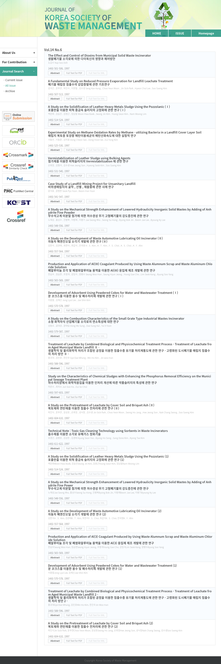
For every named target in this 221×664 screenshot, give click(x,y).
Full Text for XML (97, 73)
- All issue (10, 86)
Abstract (55, 73)
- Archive (9, 91)
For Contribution (14, 62)
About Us (8, 52)
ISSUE (180, 33)
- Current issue (13, 80)
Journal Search (13, 71)
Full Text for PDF (74, 73)
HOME (156, 33)
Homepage (206, 33)
